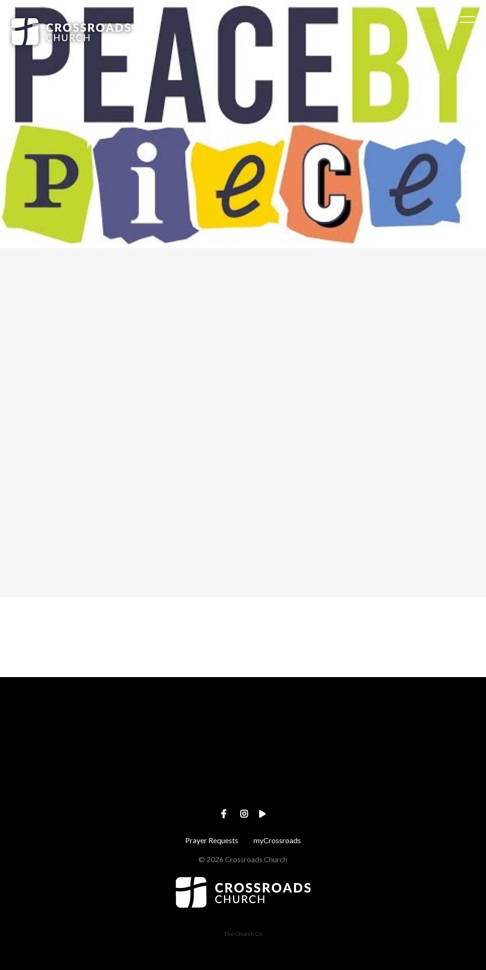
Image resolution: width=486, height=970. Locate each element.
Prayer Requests (211, 840)
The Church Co (243, 933)
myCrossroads (277, 840)
